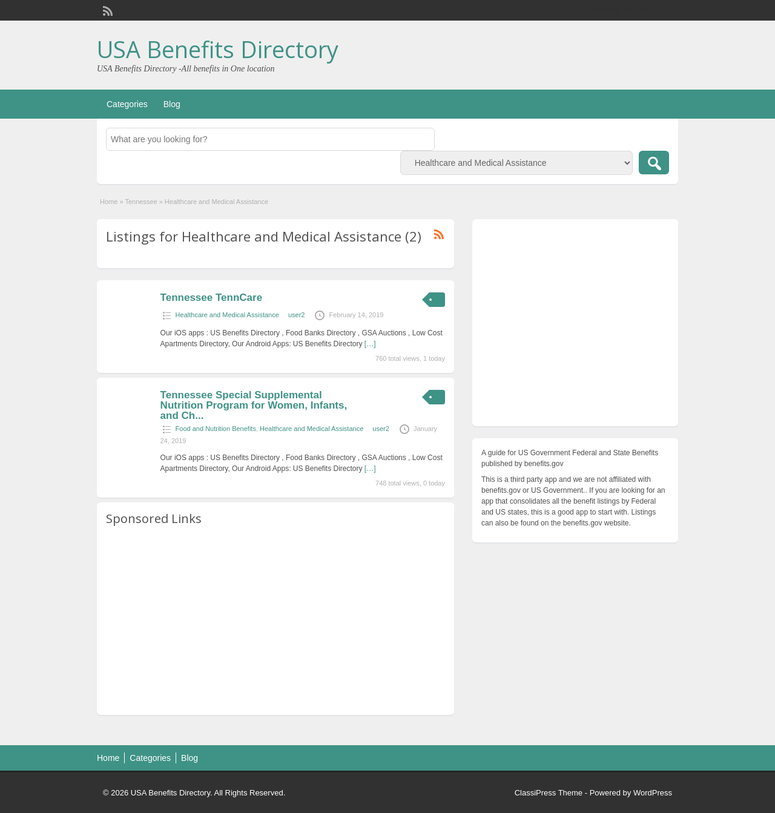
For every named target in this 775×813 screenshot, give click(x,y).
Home (108, 201)
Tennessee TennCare (211, 297)
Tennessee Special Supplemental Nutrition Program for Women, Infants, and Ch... (254, 405)
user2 (296, 314)
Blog (171, 104)
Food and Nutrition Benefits (216, 428)
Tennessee (141, 201)
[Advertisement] (275, 621)
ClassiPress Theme (548, 792)
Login (663, 10)
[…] (370, 344)
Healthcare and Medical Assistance (227, 314)
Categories (127, 104)
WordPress (652, 792)
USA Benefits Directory (217, 49)
